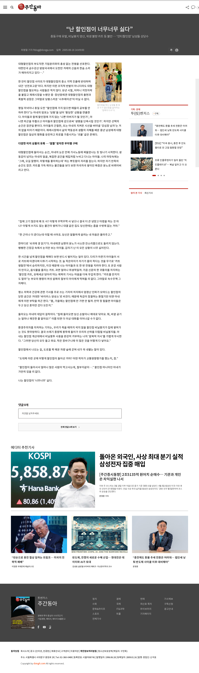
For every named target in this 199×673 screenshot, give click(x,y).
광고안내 (168, 609)
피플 (118, 613)
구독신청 (168, 604)
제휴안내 (55, 651)
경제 (118, 599)
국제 (118, 604)
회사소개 (25, 651)
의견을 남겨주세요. (30, 413)
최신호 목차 (146, 604)
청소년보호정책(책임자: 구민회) (112, 651)
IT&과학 (120, 609)
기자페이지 (145, 613)
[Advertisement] (62, 195)
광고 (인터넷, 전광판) (40, 651)
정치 (94, 599)
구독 (157, 113)
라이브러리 (145, 609)
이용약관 (75, 651)
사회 (94, 604)
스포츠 (95, 613)
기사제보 (168, 599)
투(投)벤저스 (140, 113)
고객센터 (65, 651)
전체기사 (96, 618)
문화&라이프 (98, 609)
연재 (142, 599)
